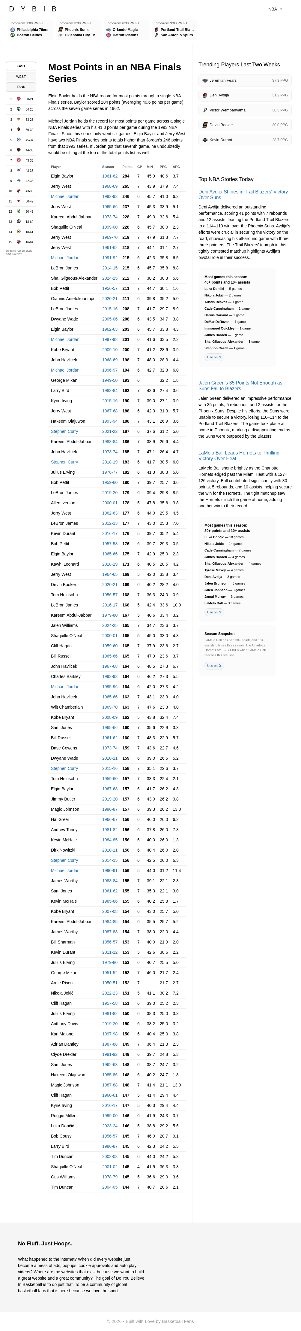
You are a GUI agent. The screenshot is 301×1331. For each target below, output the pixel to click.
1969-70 (110, 237)
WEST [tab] (21, 76)
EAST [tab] (20, 66)
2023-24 (110, 1125)
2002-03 (110, 1156)
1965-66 (110, 206)
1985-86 (110, 901)
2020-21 (110, 298)
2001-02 (110, 1166)
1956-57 (110, 288)
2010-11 (110, 758)
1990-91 (110, 870)
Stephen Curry (64, 431)
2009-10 (110, 349)
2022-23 (110, 993)
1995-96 (110, 686)
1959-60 (110, 482)
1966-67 (110, 819)
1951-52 (110, 972)
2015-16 (110, 308)
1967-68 (110, 411)
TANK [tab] (21, 87)
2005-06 (110, 319)
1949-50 (110, 380)
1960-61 (110, 1095)
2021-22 (110, 431)
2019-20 (110, 492)
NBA (275, 9)
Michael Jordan (65, 196)
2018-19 (110, 462)
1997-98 (110, 339)
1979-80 (110, 615)
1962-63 (110, 329)
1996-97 (110, 370)
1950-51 (110, 982)
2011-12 (110, 952)
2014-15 (110, 268)
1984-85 (110, 839)
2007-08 (110, 911)
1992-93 (110, 196)
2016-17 (110, 533)
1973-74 (110, 216)
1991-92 (110, 257)
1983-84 (110, 390)
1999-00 (110, 227)
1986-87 (110, 809)
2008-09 (110, 717)
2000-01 (110, 502)
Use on (214, 357)
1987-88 (110, 931)
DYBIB (36, 9)
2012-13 (110, 523)
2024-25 (110, 278)
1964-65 (110, 574)
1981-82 (110, 829)
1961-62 (110, 176)
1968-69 (110, 186)
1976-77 (110, 472)
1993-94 (110, 421)
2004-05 (110, 1187)
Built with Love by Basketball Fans (160, 1321)
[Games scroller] (150, 31)
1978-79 (110, 1177)
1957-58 (110, 543)
